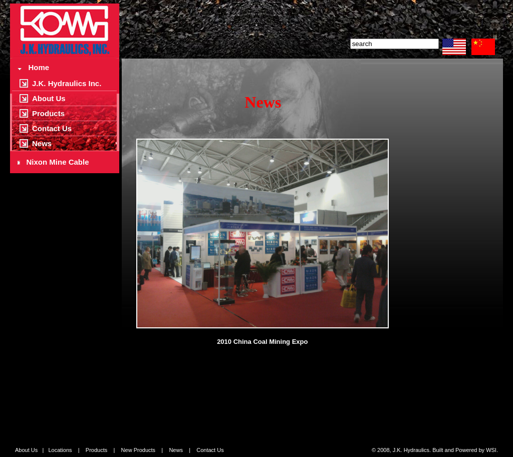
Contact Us (52, 128)
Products (48, 113)
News (42, 143)
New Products (138, 450)
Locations (60, 450)
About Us (49, 98)
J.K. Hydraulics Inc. (66, 83)
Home (33, 67)
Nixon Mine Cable (53, 162)
